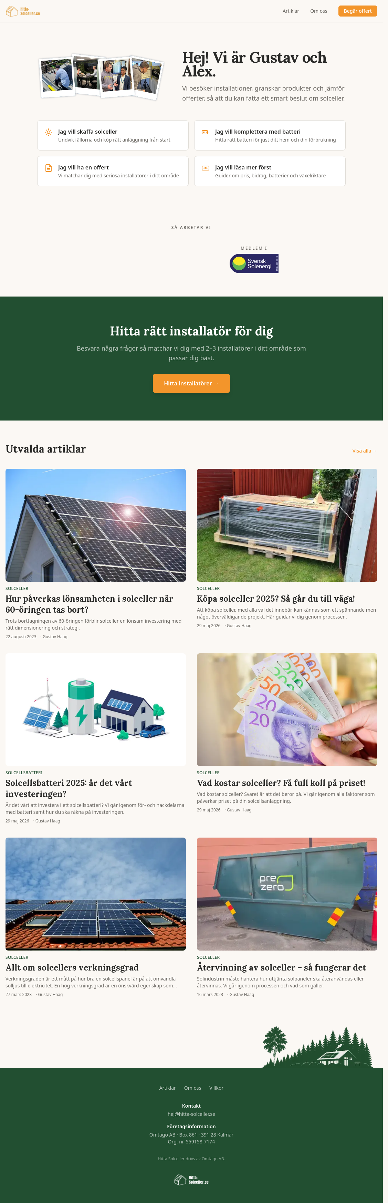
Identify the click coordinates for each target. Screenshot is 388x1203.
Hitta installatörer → (191, 383)
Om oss (318, 11)
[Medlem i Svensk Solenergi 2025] (254, 259)
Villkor (216, 1088)
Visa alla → (365, 450)
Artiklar (291, 11)
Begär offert (358, 11)
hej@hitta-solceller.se (191, 1114)
